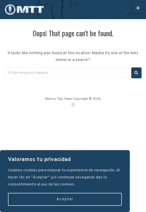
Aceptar (64, 199)
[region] (65, 181)
